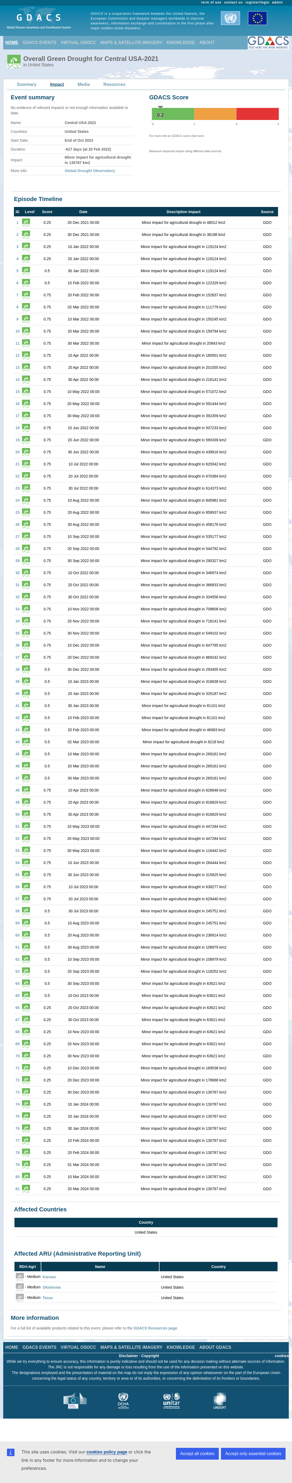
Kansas (49, 1277)
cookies (282, 1356)
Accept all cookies (197, 1453)
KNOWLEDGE (181, 42)
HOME (11, 42)
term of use (211, 2)
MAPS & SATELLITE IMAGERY (131, 42)
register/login (257, 2)
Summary (26, 84)
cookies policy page (106, 1452)
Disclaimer (128, 1356)
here (201, 135)
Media (84, 84)
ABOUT (207, 42)
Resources (114, 84)
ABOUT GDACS (215, 1347)
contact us (233, 2)
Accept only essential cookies (253, 1453)
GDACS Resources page (155, 1328)
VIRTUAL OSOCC (78, 42)
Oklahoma (52, 1287)
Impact (57, 84)
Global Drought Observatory (90, 171)
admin (277, 2)
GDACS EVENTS (39, 42)
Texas (48, 1298)
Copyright (150, 1356)
